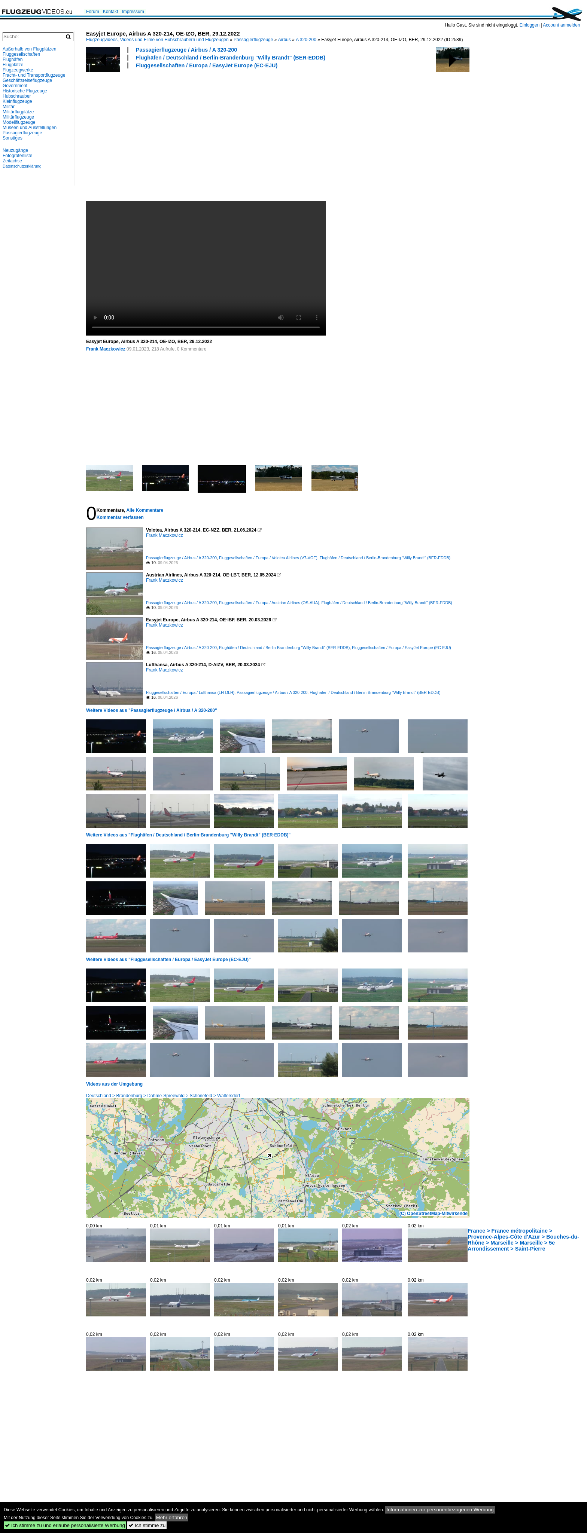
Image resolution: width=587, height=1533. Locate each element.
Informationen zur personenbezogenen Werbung (440, 1509)
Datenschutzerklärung (22, 166)
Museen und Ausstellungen (30, 127)
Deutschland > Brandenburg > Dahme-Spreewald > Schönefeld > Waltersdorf (163, 1095)
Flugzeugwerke (18, 70)
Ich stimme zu (146, 1525)
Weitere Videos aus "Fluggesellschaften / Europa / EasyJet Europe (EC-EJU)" (168, 959)
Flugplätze (13, 64)
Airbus (284, 39)
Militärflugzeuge (18, 117)
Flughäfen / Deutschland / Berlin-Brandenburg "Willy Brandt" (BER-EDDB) (230, 58)
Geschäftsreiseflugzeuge (27, 80)
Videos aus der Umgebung (114, 1084)
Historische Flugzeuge (25, 91)
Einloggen (529, 25)
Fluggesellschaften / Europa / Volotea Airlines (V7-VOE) (268, 558)
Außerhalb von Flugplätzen (29, 49)
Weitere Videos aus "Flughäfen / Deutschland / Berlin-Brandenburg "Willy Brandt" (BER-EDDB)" (188, 835)
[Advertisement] (310, 134)
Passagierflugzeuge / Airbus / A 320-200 (186, 50)
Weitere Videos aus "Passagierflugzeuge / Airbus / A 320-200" (151, 710)
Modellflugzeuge (19, 122)
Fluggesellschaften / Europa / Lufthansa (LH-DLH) (190, 692)
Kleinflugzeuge (17, 101)
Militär (9, 106)
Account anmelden (561, 25)
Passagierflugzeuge (253, 39)
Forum (92, 11)
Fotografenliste (17, 155)
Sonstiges (12, 138)
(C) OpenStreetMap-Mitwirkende (433, 1213)
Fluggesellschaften (21, 54)
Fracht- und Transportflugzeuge (34, 75)
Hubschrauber (17, 96)
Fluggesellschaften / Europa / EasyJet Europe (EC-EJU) (206, 65)
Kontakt (110, 11)
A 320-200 (306, 39)
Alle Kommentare (144, 510)
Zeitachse (12, 160)
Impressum (133, 11)
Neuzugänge (15, 150)
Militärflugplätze (18, 111)
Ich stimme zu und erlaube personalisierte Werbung (65, 1525)
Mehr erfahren (172, 1517)
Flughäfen (12, 59)
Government (15, 85)
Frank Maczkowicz (105, 349)
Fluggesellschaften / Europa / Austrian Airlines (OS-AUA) (269, 602)
